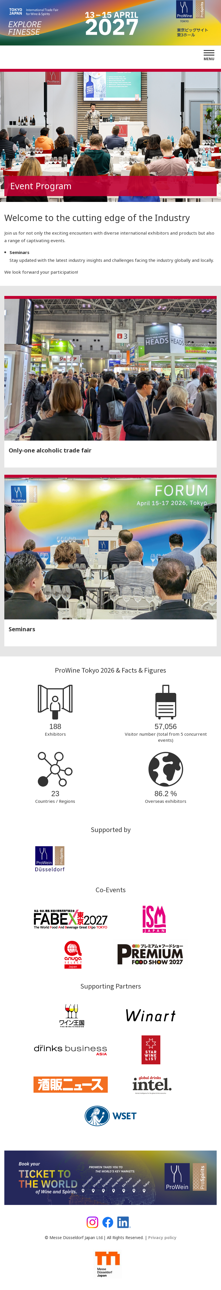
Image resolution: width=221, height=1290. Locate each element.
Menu (209, 58)
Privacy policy (162, 1237)
